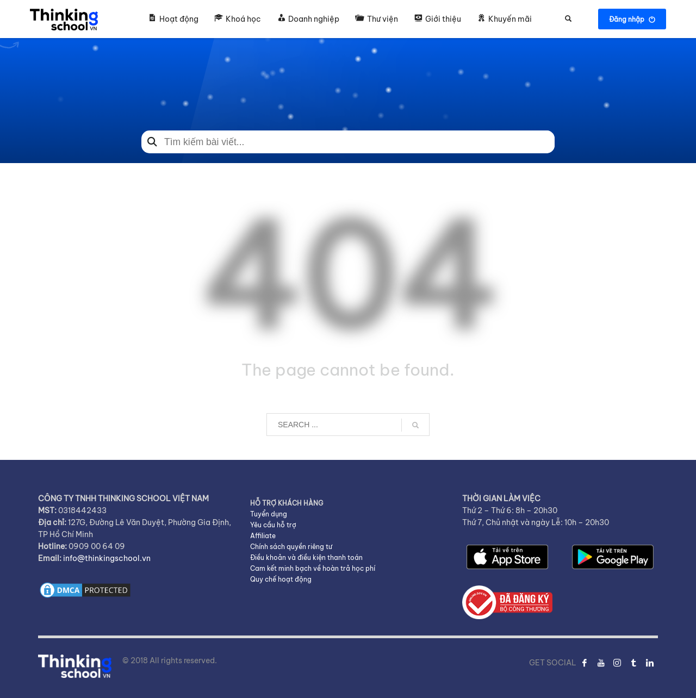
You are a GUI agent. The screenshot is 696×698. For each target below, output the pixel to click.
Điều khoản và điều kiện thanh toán (306, 557)
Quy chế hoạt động (281, 579)
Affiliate (263, 536)
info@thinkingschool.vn (107, 558)
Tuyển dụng (268, 514)
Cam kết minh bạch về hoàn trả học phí (312, 568)
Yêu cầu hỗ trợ (273, 525)
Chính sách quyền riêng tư (291, 547)
